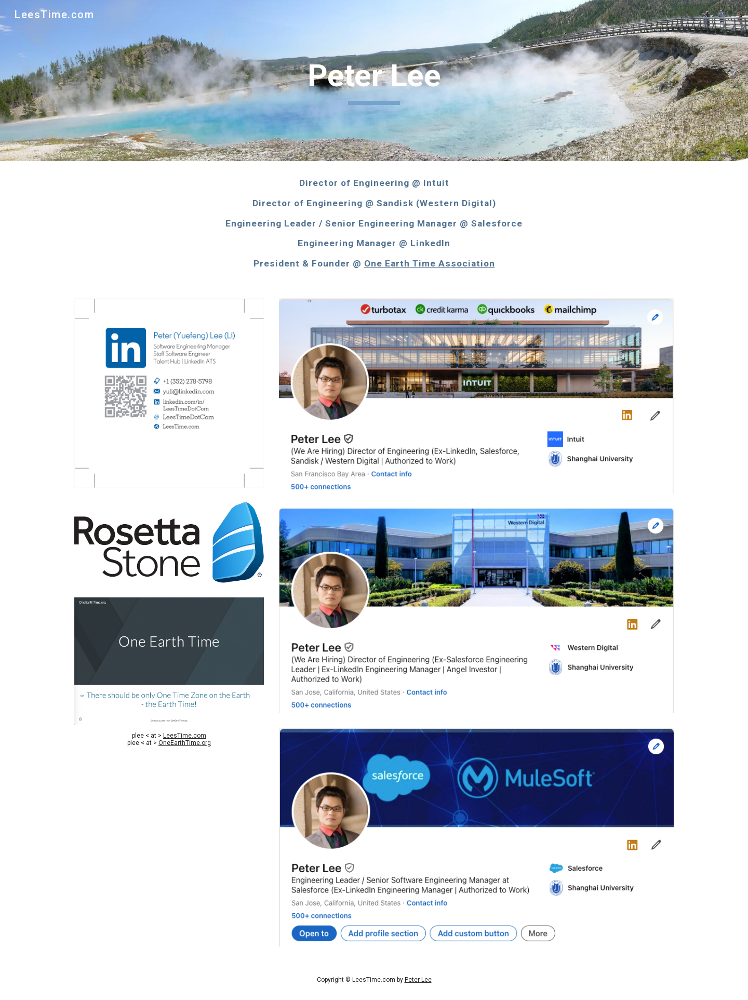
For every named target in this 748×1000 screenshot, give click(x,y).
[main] (374, 80)
